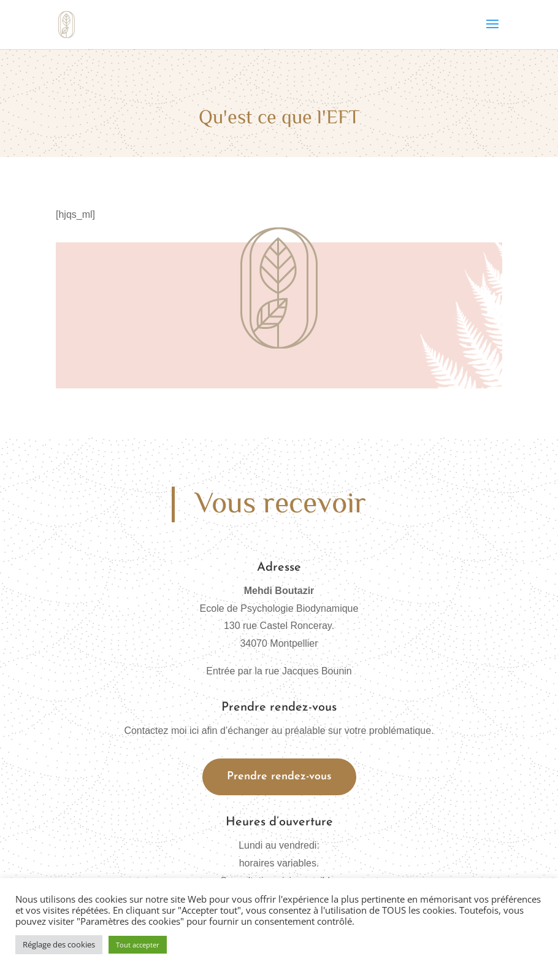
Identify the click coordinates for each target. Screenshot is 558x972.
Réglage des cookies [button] (59, 944)
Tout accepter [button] (137, 944)
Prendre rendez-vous (279, 776)
